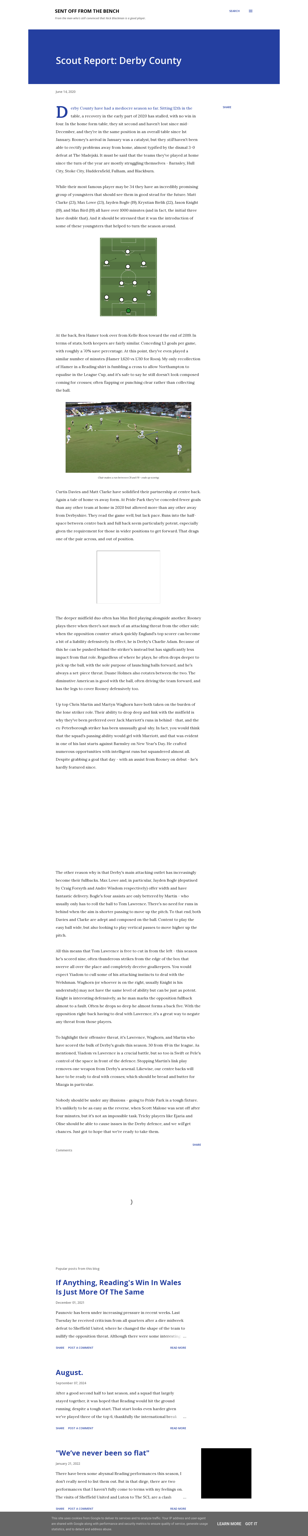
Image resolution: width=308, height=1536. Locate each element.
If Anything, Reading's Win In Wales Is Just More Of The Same (118, 1287)
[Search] (234, 11)
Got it (251, 1523)
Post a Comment (81, 1347)
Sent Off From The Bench (87, 11)
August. (69, 1372)
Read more (178, 1347)
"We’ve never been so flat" (102, 1453)
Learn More (229, 1523)
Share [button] (227, 107)
